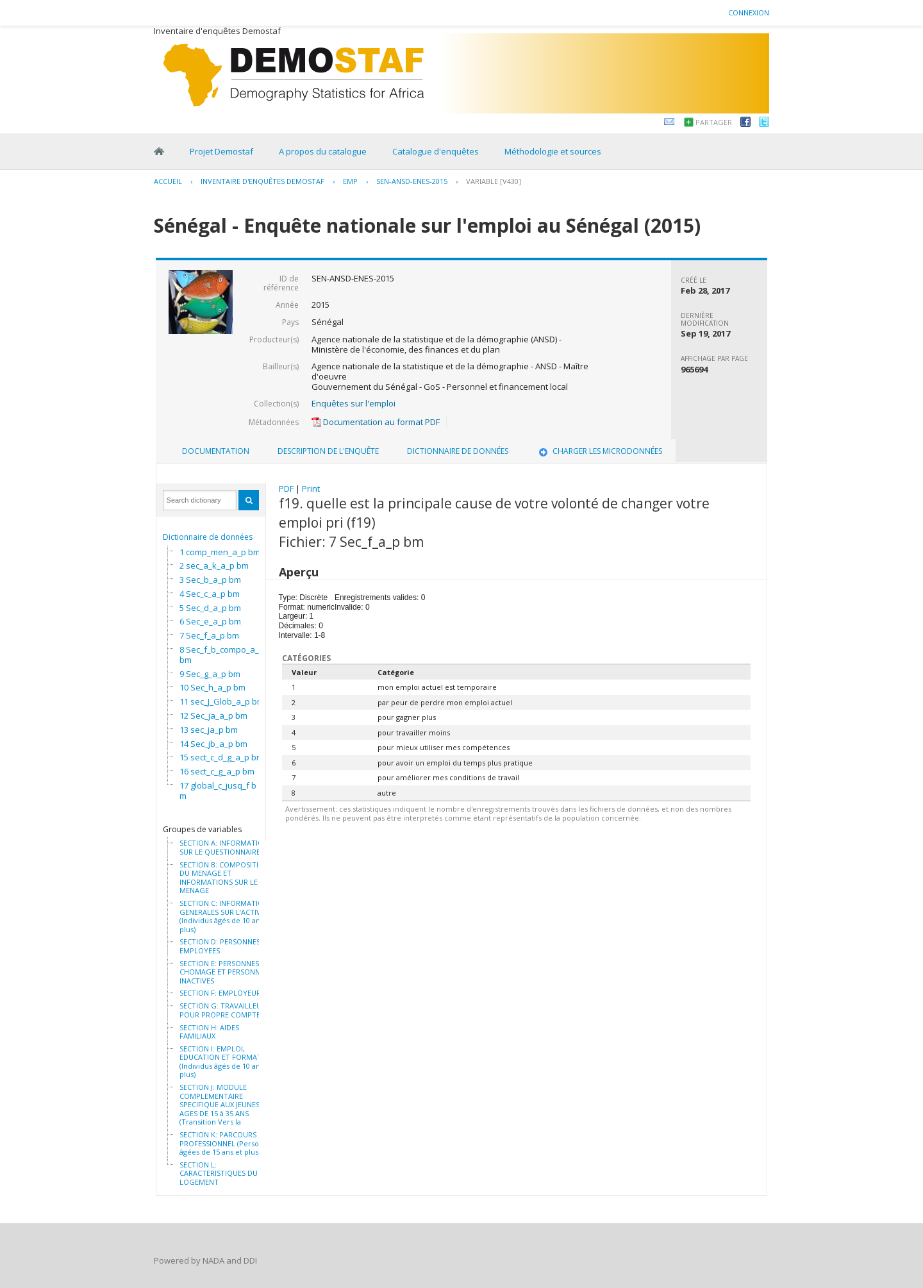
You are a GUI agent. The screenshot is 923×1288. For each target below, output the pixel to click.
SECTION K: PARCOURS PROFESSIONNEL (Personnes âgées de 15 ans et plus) (227, 1143)
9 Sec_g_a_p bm (209, 674)
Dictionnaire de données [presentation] (457, 451)
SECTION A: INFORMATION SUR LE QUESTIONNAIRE (224, 847)
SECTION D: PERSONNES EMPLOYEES (219, 946)
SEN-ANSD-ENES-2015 (411, 181)
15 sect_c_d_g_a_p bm (221, 757)
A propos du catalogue (323, 151)
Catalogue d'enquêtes (435, 151)
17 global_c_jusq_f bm (217, 790)
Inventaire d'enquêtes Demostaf (262, 181)
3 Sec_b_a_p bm (210, 579)
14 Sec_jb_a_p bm (213, 744)
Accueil (168, 181)
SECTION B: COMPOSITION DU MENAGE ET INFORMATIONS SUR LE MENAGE (224, 877)
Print (311, 488)
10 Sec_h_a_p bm (212, 687)
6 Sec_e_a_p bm (210, 621)
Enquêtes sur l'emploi (353, 403)
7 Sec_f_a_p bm (209, 635)
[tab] (216, 451)
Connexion (748, 12)
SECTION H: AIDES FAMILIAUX (209, 1032)
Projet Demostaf (221, 151)
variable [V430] (493, 181)
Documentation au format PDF (376, 422)
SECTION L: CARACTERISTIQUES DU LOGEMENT (218, 1173)
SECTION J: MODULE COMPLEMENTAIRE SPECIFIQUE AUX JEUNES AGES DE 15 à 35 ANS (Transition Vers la (219, 1104)
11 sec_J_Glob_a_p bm (221, 701)
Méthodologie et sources (552, 151)
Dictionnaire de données (208, 536)
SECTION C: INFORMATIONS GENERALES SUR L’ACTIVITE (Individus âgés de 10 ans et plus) (225, 916)
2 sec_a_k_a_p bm (214, 565)
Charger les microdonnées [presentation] (599, 451)
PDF (286, 488)
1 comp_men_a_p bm (219, 552)
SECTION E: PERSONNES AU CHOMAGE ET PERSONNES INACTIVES (224, 972)
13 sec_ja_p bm (208, 729)
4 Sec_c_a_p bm (209, 594)
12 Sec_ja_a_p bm (213, 715)
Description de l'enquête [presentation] (328, 451)
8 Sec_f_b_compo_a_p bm (221, 654)
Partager (713, 122)
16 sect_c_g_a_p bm (216, 771)
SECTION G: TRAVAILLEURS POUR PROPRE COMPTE (224, 1010)
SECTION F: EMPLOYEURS (222, 993)
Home (159, 151)
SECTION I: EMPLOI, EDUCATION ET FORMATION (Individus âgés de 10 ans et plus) (226, 1061)
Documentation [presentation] (215, 451)
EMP (350, 181)
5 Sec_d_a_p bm (210, 608)
